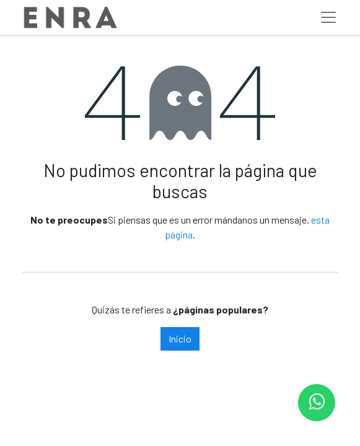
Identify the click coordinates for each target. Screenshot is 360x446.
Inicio (180, 338)
